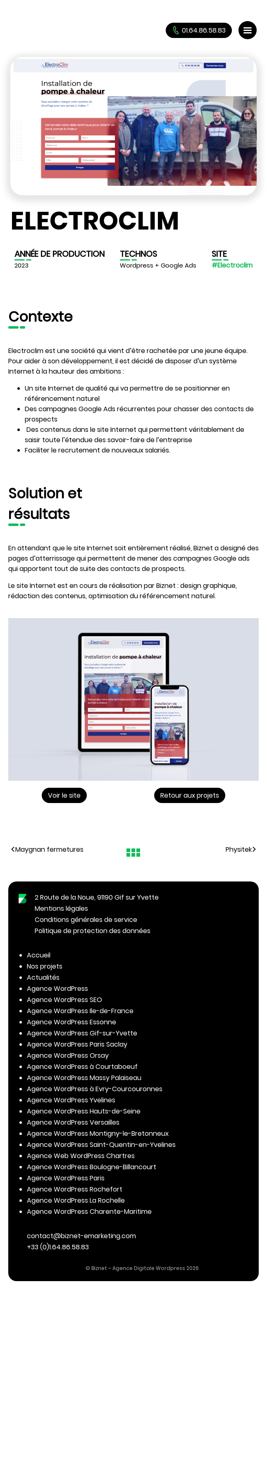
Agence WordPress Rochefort (74, 1189)
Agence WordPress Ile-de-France (80, 1011)
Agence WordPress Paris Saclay (77, 1044)
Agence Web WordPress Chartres (81, 1156)
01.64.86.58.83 (199, 30)
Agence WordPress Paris (66, 1178)
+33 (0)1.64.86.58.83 (58, 1247)
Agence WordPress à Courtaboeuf (82, 1066)
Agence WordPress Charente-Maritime (89, 1211)
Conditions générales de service (86, 919)
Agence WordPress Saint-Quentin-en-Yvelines (101, 1144)
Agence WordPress (57, 988)
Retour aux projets (189, 795)
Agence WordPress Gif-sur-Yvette (82, 1033)
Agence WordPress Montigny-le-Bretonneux (98, 1133)
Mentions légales (61, 908)
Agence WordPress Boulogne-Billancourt (91, 1167)
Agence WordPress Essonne (71, 1022)
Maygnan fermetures (46, 849)
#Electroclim (232, 265)
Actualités (43, 977)
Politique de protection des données (92, 931)
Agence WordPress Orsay (68, 1055)
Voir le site (64, 795)
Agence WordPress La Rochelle (76, 1200)
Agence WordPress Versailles (73, 1122)
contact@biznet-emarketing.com (81, 1236)
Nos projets (44, 966)
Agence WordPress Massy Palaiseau (84, 1078)
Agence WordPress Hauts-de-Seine (84, 1111)
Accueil (38, 955)
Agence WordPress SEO (64, 1000)
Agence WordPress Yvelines (71, 1100)
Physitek (241, 849)
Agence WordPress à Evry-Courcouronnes (94, 1089)
